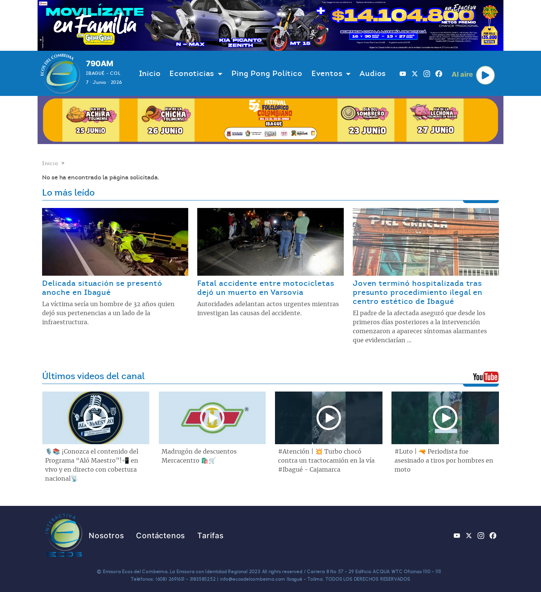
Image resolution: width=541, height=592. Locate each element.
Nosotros (106, 535)
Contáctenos (160, 535)
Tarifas (210, 535)
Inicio (150, 73)
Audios (373, 73)
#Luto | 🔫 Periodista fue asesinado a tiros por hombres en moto (443, 461)
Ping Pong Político (266, 73)
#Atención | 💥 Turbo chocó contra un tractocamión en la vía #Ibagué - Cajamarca (326, 461)
